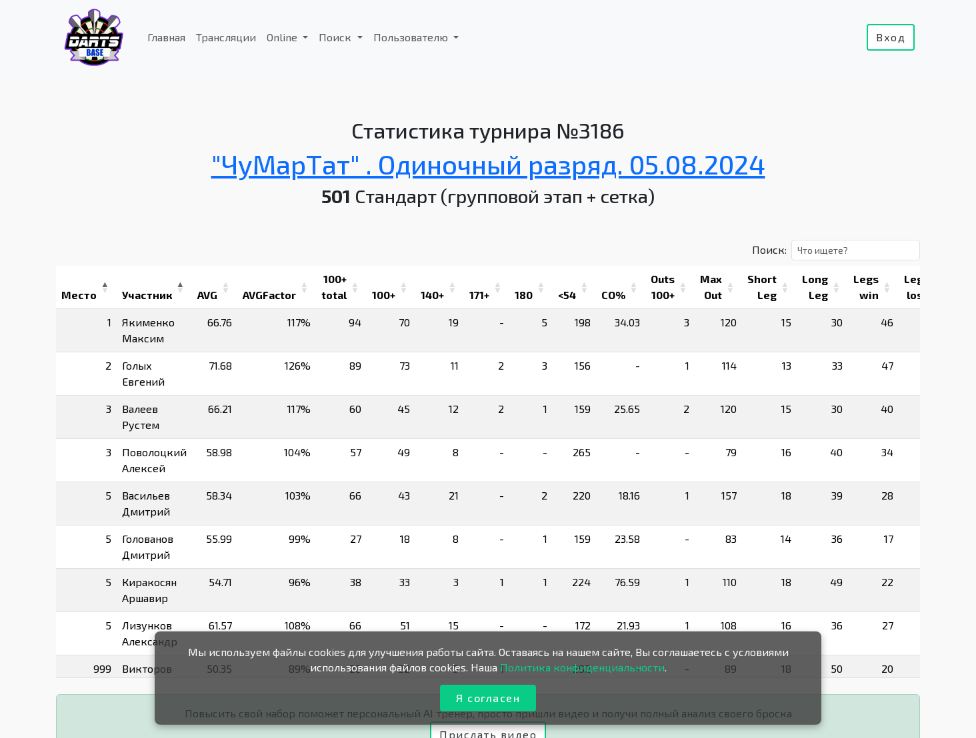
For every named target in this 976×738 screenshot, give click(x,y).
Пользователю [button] (412, 37)
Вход (890, 37)
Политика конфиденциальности (582, 667)
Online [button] (283, 37)
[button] (105, 287)
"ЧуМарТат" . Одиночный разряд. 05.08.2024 (488, 164)
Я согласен (488, 697)
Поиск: (769, 249)
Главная (166, 37)
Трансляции (226, 37)
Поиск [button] (336, 37)
